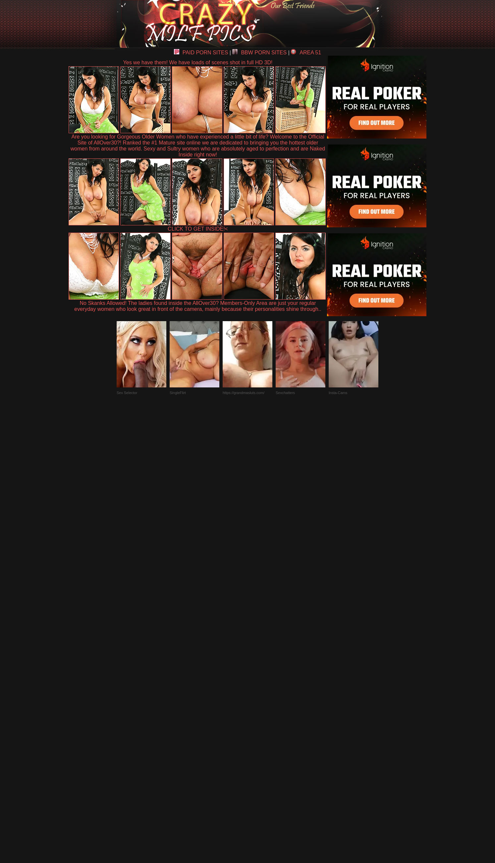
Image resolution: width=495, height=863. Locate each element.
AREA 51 (306, 52)
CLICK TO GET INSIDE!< (198, 229)
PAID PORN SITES (201, 52)
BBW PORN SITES (259, 52)
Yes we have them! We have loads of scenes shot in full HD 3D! (198, 62)
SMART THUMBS (259, 709)
